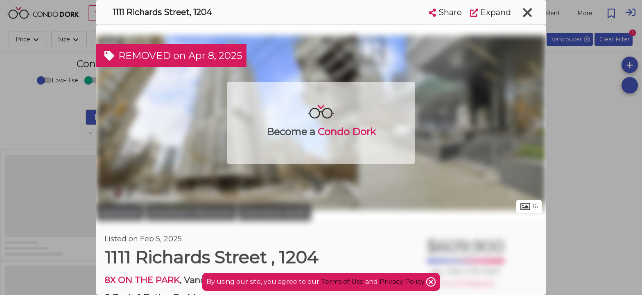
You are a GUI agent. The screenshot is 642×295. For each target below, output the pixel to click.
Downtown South (274, 212)
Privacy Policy (403, 282)
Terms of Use (342, 282)
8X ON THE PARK (142, 280)
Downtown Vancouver (191, 212)
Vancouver (120, 212)
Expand (490, 12)
